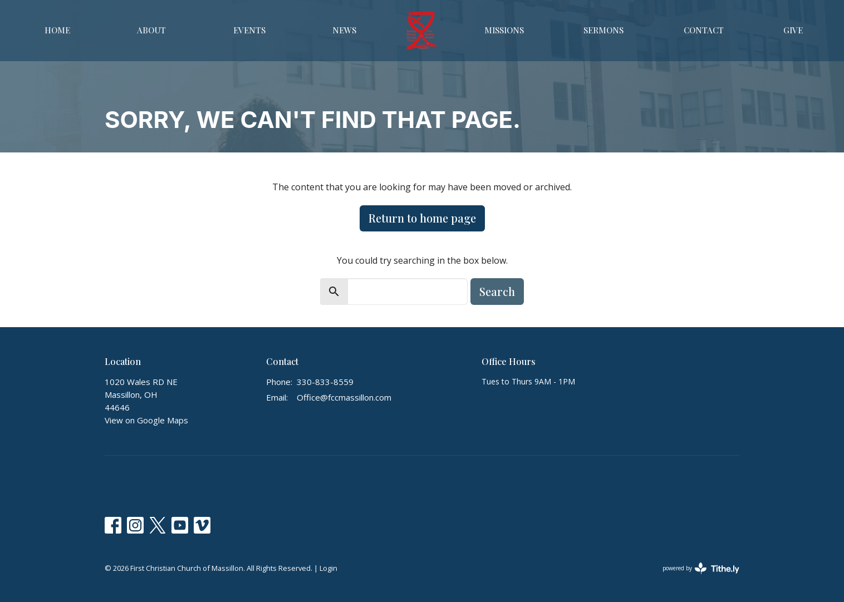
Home (57, 30)
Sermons (603, 30)
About (151, 30)
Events (249, 30)
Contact (704, 30)
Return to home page (422, 217)
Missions (504, 30)
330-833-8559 (325, 381)
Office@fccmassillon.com (344, 397)
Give (793, 30)
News (344, 30)
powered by (701, 568)
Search (497, 291)
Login (328, 568)
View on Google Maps (146, 420)
